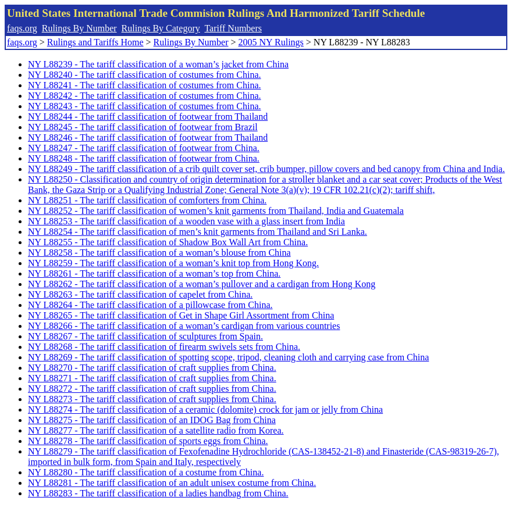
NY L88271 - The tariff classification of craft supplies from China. (152, 378)
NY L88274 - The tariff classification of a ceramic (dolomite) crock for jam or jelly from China (205, 409)
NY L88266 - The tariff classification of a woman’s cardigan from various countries (184, 326)
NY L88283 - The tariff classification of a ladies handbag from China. (158, 493)
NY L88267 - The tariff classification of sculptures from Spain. (145, 336)
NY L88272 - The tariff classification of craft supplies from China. (152, 388)
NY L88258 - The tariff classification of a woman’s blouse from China (159, 252)
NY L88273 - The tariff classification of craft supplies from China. (152, 399)
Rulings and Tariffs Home (95, 42)
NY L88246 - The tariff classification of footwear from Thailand (148, 137)
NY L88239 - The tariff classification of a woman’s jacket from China (158, 64)
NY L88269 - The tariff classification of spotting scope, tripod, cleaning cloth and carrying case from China (228, 357)
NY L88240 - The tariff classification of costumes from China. (144, 75)
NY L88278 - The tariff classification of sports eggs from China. (148, 441)
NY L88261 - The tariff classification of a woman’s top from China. (154, 273)
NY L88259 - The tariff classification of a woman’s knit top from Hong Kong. (173, 263)
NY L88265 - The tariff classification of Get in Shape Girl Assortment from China (181, 315)
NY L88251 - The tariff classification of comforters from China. (147, 200)
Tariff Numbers (233, 28)
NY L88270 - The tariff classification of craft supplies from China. (152, 368)
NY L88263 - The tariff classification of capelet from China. (140, 294)
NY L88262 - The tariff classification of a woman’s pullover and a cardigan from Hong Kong (201, 284)
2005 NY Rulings (271, 42)
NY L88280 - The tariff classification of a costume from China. (146, 472)
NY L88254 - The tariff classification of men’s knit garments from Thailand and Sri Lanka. (197, 232)
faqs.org (22, 28)
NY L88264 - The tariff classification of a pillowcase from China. (150, 305)
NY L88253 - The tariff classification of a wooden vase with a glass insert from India (186, 221)
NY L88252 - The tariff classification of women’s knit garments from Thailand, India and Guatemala (216, 211)
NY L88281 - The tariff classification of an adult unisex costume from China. (172, 483)
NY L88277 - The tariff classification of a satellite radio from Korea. (156, 430)
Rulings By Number (79, 28)
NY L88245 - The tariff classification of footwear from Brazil (143, 127)
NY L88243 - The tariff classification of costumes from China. (144, 106)
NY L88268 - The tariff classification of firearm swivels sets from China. (164, 347)
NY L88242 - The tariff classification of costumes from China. (144, 96)
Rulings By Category (161, 28)
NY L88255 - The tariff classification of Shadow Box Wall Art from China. (168, 242)
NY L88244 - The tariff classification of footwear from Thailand (148, 116)
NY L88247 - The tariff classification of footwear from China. (143, 148)
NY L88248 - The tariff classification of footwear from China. (143, 158)
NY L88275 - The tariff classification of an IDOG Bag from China (152, 420)
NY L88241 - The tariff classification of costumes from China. (144, 85)
